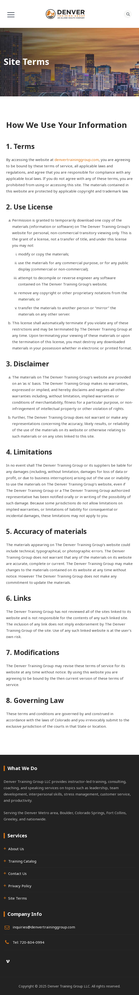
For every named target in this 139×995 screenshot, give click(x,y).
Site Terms (17, 898)
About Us (16, 848)
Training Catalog (22, 861)
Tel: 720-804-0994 (28, 942)
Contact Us (17, 873)
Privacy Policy (19, 885)
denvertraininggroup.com (76, 159)
